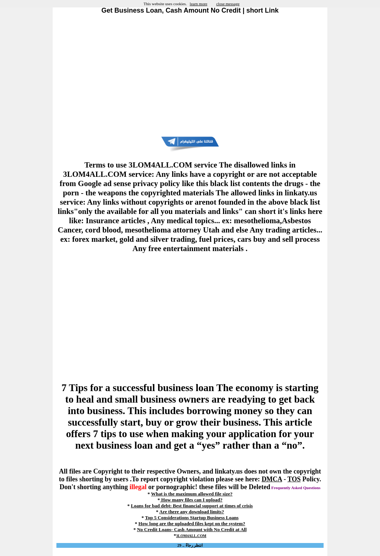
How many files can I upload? (191, 500)
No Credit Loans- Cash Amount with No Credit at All (191, 529)
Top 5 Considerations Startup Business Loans (192, 517)
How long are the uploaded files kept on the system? (191, 523)
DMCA (272, 479)
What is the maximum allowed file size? (192, 494)
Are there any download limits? (191, 511)
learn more (198, 3)
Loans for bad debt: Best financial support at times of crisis (192, 505)
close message (228, 3)
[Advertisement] (190, 75)
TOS (294, 479)
